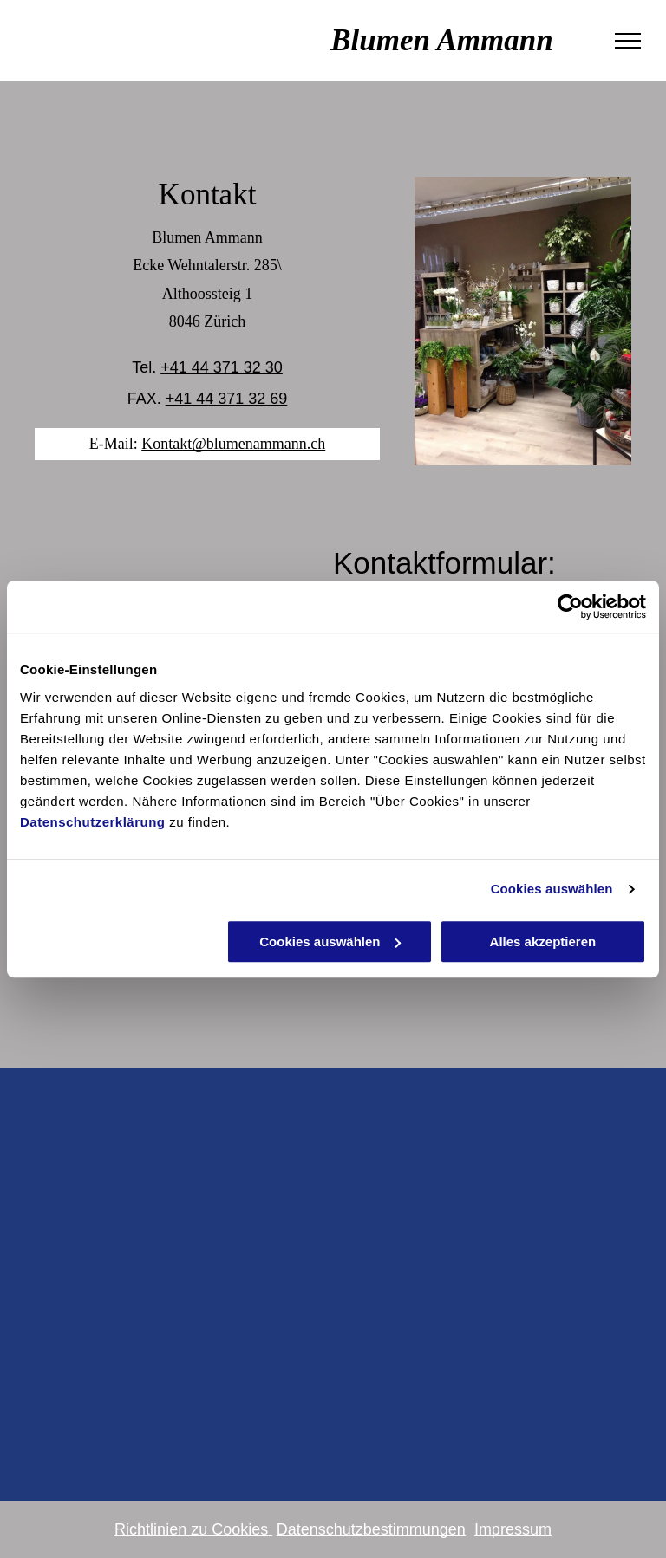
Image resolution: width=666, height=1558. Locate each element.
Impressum (513, 1529)
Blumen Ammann (294, 40)
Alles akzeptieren (543, 941)
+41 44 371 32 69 (227, 398)
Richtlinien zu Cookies (191, 1529)
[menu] (627, 40)
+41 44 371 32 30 (221, 367)
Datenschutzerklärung (93, 822)
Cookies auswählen (552, 888)
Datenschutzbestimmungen (371, 1529)
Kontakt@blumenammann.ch (233, 443)
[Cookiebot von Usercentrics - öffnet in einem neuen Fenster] (570, 607)
